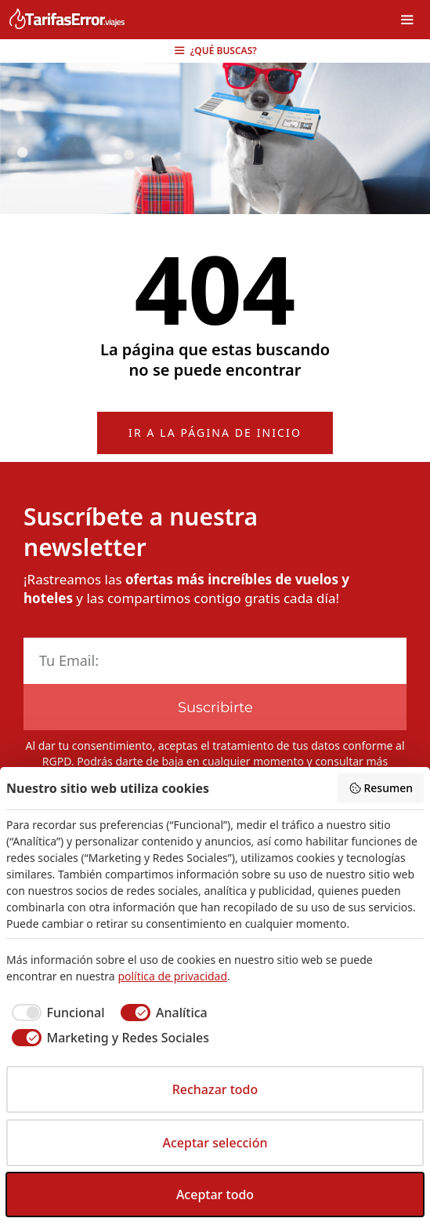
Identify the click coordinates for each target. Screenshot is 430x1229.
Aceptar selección (215, 1142)
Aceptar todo (215, 1194)
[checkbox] (55, 1012)
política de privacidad (172, 976)
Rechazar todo (215, 1089)
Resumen (381, 787)
